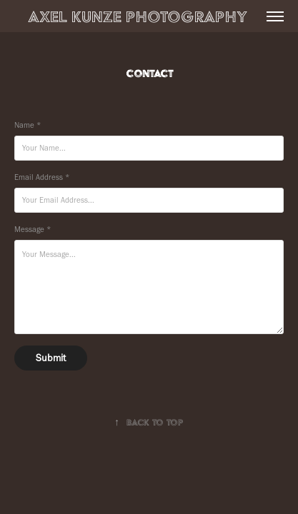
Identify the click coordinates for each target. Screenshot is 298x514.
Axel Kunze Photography (159, 16)
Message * (32, 229)
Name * (27, 125)
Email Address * (41, 177)
